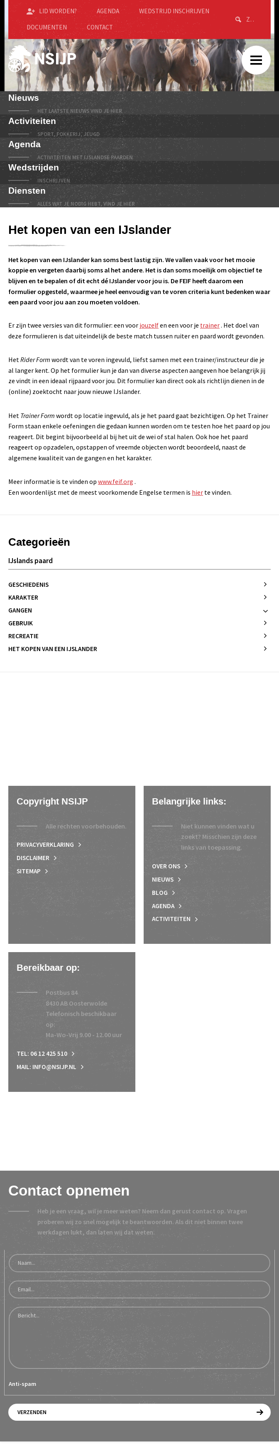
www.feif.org (115, 481)
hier (197, 492)
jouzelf (149, 325)
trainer (211, 325)
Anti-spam (22, 1389)
